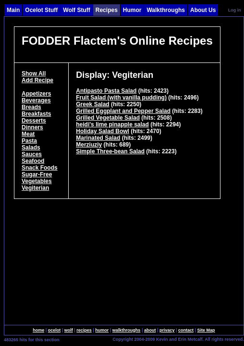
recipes (84, 330)
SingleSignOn (92, 338)
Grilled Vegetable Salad (108, 117)
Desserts (34, 120)
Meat (28, 134)
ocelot (54, 330)
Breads (31, 107)
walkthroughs (126, 330)
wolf (68, 330)
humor (102, 330)
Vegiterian (35, 188)
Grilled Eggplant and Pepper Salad (123, 111)
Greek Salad (92, 104)
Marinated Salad (98, 138)
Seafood (33, 161)
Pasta (29, 140)
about (150, 330)
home (38, 330)
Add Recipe (37, 80)
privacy (167, 330)
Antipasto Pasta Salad (106, 90)
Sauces (32, 154)
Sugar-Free (37, 174)
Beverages (36, 100)
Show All (34, 73)
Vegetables (37, 181)
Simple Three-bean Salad (110, 151)
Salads (31, 147)
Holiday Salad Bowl (102, 131)
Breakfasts (36, 114)
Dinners (32, 127)
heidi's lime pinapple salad (112, 124)
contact (186, 330)
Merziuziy (89, 144)
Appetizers (36, 93)
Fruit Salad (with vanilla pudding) (121, 97)
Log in (234, 10)
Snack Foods (40, 167)
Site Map (206, 330)
